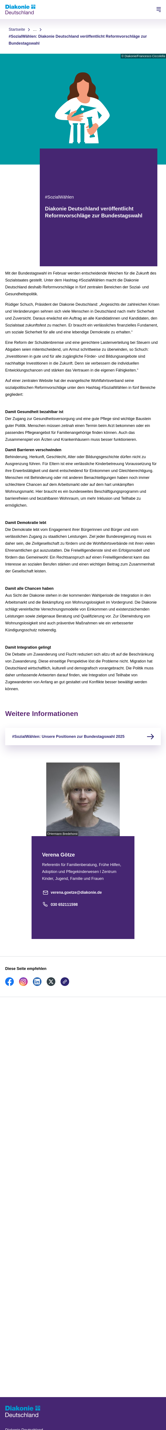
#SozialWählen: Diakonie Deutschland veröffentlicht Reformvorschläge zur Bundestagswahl (78, 39)
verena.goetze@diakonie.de (72, 892)
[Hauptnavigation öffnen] (158, 9)
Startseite (17, 29)
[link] (9, 984)
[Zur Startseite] (20, 10)
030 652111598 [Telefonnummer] (60, 904)
